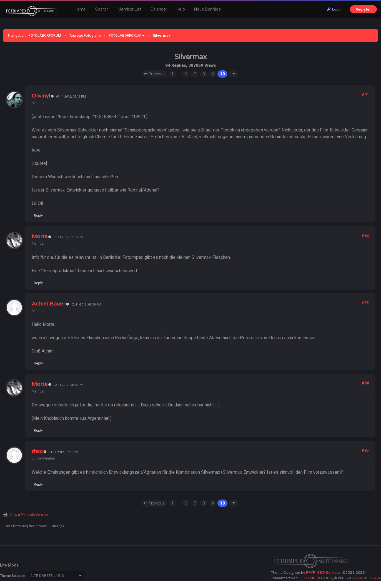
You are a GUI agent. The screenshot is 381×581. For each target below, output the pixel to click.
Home (80, 9)
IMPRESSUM (370, 578)
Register (363, 9)
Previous (154, 73)
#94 (365, 383)
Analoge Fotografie (85, 35)
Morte (39, 236)
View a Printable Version (28, 515)
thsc (37, 451)
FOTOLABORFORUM (45, 35)
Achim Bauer (48, 304)
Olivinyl (41, 96)
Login (334, 9)
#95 (365, 450)
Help (180, 9)
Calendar (159, 9)
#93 (365, 303)
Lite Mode (9, 565)
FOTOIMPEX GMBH (315, 578)
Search (102, 9)
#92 (365, 235)
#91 (365, 95)
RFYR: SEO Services (323, 572)
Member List (129, 9)
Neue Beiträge (207, 9)
